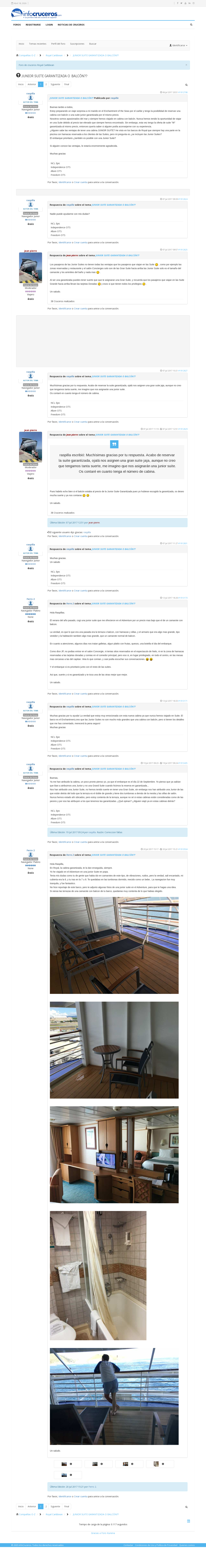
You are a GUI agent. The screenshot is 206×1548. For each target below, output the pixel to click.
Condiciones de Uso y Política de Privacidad (156, 1546)
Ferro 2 (31, 599)
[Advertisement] (103, 342)
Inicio (21, 44)
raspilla (30, 94)
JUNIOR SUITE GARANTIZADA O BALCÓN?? (72, 98)
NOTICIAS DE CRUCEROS (71, 25)
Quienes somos (187, 1546)
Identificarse (65, 183)
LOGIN (49, 25)
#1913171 (182, 701)
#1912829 (182, 430)
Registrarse (33, 25)
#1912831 (182, 544)
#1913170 (182, 598)
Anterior (32, 85)
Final (66, 85)
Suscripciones (77, 44)
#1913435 (182, 764)
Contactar (128, 1546)
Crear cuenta (80, 183)
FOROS (17, 25)
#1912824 (182, 200)
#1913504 (182, 850)
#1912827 (182, 371)
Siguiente (55, 85)
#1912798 (182, 93)
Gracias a (96, 1534)
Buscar (92, 44)
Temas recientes (37, 44)
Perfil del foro (58, 44)
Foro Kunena (108, 1534)
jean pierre (30, 251)
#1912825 (182, 250)
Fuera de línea (30, 107)
